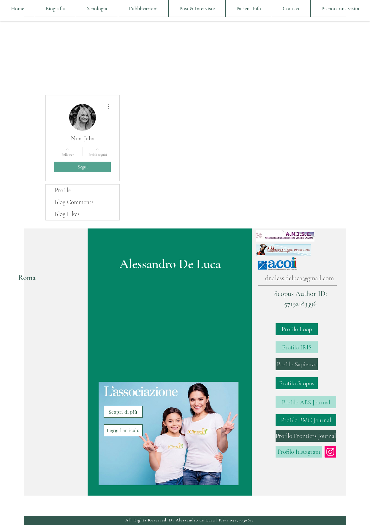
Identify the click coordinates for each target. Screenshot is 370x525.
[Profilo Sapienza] (297, 364)
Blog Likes (67, 214)
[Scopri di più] (123, 412)
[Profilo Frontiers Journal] (306, 436)
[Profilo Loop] (297, 329)
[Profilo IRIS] (297, 347)
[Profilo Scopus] (297, 383)
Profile (63, 190)
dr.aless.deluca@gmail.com (299, 278)
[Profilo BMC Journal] (306, 420)
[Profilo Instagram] (299, 452)
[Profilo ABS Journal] (306, 402)
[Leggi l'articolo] (123, 430)
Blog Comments (74, 202)
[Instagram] (330, 452)
